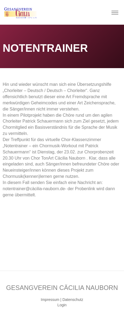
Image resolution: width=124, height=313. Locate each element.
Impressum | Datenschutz (62, 299)
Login (61, 305)
